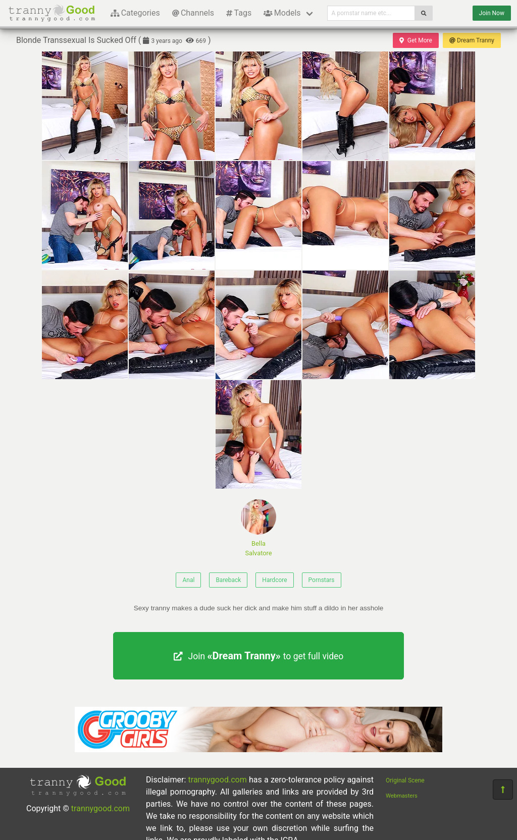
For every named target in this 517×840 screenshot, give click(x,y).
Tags (238, 13)
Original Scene (405, 780)
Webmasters (402, 796)
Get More (415, 40)
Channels (193, 13)
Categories (135, 13)
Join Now (491, 13)
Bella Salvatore (258, 528)
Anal (188, 580)
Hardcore (274, 580)
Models (282, 13)
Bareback (228, 580)
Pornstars (321, 580)
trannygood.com (100, 808)
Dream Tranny (471, 40)
